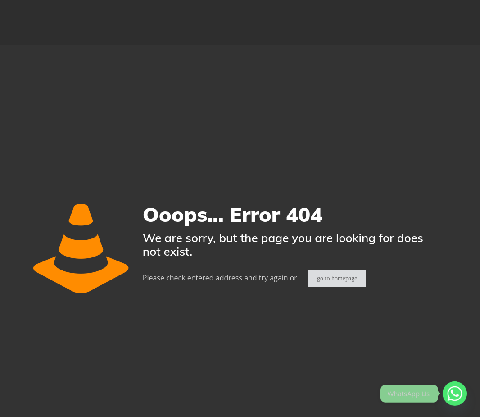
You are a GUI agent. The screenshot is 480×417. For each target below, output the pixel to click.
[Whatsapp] (455, 393)
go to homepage (337, 278)
